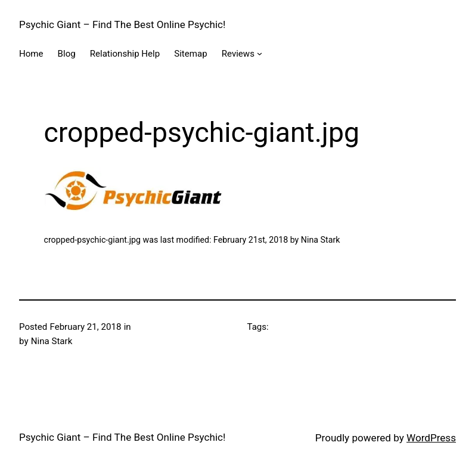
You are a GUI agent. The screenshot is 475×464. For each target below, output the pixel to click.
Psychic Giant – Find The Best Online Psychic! (122, 24)
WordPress (431, 438)
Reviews (238, 53)
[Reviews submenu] (259, 53)
